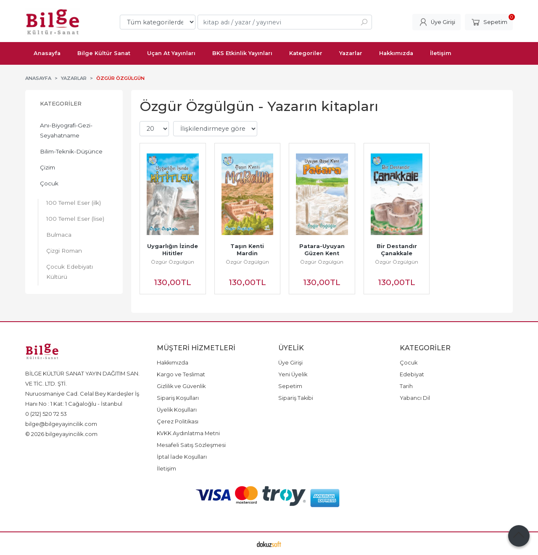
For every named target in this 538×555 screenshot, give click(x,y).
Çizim (47, 167)
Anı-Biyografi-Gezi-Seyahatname (66, 130)
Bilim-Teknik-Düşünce (71, 151)
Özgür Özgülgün (172, 262)
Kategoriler (61, 103)
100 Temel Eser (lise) (75, 218)
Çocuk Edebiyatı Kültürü (69, 271)
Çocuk (49, 183)
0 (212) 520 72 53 (46, 413)
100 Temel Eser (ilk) (73, 202)
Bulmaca (58, 234)
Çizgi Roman (64, 250)
